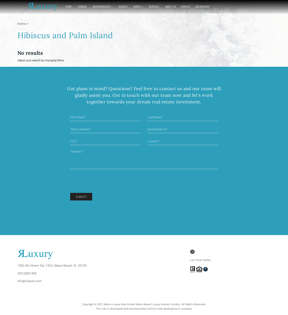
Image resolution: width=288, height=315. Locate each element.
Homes (127, 6)
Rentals (144, 6)
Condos (72, 6)
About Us (160, 6)
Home (59, 6)
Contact (176, 6)
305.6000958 (192, 6)
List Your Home (200, 260)
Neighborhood (91, 6)
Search (112, 6)
